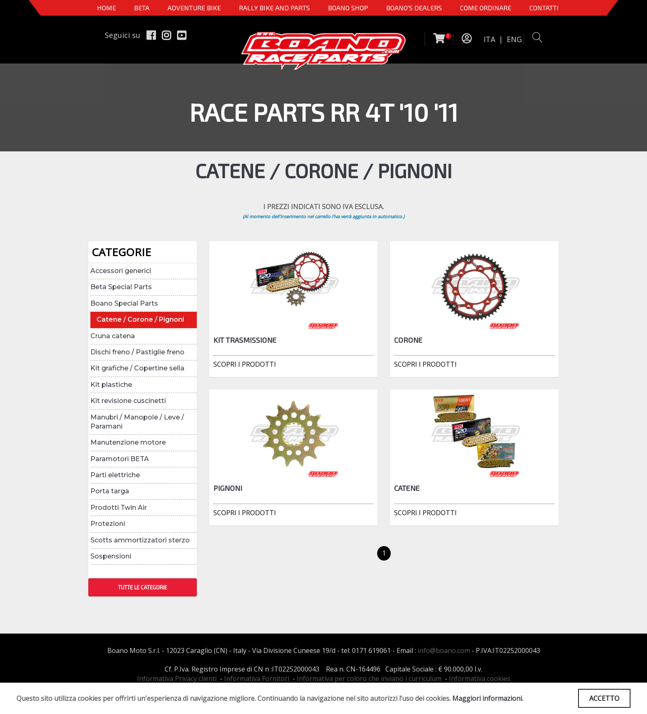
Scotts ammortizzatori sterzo (140, 540)
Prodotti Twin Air (118, 507)
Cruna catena (112, 336)
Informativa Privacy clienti (177, 678)
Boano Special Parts (124, 303)
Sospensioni (110, 556)
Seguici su (122, 35)
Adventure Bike (194, 8)
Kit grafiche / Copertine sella (137, 368)
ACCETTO (604, 698)
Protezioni (107, 524)
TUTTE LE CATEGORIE (142, 587)
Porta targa (109, 491)
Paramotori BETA (119, 459)
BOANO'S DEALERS (414, 8)
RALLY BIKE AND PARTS (274, 8)
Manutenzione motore (128, 442)
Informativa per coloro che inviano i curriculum (369, 678)
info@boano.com (444, 650)
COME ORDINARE (485, 8)
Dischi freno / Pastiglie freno (137, 352)
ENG (514, 39)
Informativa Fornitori (256, 678)
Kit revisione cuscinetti (128, 401)
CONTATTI (544, 8)
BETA (141, 8)
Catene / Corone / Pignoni (140, 319)
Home (106, 8)
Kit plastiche (111, 385)
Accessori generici (120, 271)
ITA (489, 39)
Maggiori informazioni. (487, 698)
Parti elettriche (115, 475)
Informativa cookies (479, 678)
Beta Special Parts (121, 287)
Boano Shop (348, 8)
